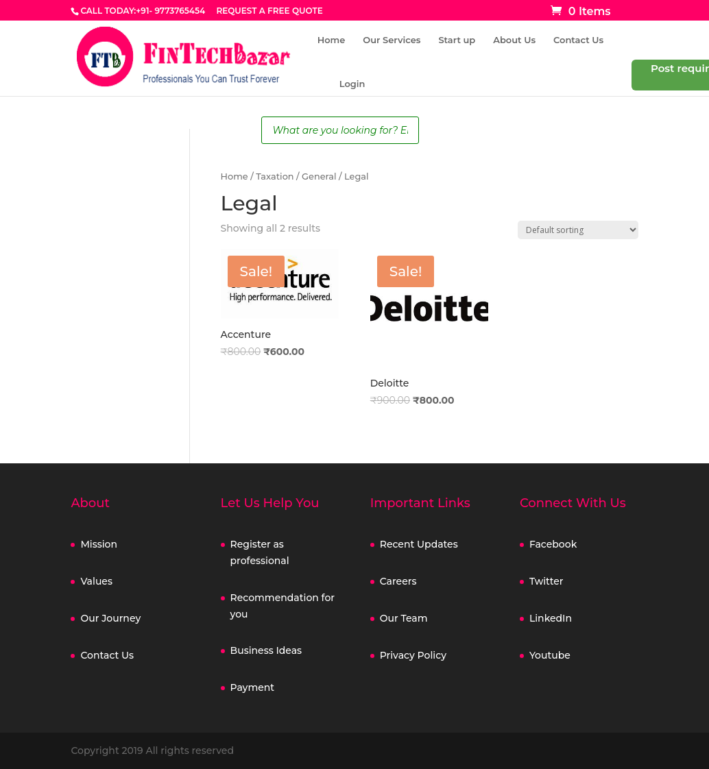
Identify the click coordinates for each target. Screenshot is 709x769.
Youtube (549, 655)
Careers (398, 581)
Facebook (553, 544)
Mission (98, 544)
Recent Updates (419, 544)
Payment (252, 687)
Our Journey (110, 618)
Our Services (391, 40)
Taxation (274, 176)
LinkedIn (550, 618)
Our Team (404, 618)
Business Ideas (266, 650)
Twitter (546, 581)
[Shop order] (578, 230)
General (319, 176)
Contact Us (578, 40)
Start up (456, 40)
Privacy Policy (413, 655)
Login (352, 84)
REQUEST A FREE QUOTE (269, 10)
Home (331, 40)
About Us (514, 40)
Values (96, 581)
